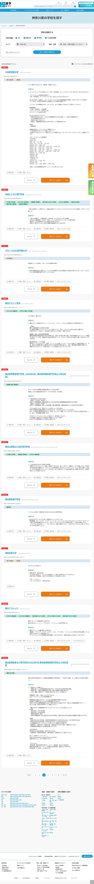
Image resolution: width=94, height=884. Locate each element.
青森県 (14, 798)
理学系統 (51, 802)
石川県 (14, 805)
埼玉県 (20, 800)
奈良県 (23, 806)
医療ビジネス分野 (53, 821)
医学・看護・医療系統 (53, 804)
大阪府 (17, 806)
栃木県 (14, 800)
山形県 (26, 798)
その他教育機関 (61, 803)
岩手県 (17, 798)
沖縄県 (32, 810)
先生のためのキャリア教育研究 (79, 869)
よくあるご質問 (76, 871)
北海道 (11, 798)
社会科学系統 (44, 802)
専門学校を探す (5, 872)
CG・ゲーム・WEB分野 (52, 816)
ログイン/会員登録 (59, 869)
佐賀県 (14, 810)
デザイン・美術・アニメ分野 (45, 834)
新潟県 (11, 801)
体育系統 (43, 808)
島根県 (14, 808)
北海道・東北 (4, 798)
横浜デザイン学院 (12, 304)
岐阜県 (17, 803)
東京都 (26, 800)
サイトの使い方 (76, 874)
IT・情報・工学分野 (45, 816)
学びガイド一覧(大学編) (42, 869)
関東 (2, 800)
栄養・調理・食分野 (53, 825)
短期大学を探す (5, 870)
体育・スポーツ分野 (45, 831)
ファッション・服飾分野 (53, 831)
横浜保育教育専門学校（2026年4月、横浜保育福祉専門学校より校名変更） (35, 376)
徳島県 (26, 808)
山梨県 (14, 801)
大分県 (23, 810)
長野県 (17, 801)
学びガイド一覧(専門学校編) (43, 870)
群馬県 (17, 800)
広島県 (20, 808)
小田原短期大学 (11, 71)
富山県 (11, 805)
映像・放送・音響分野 (45, 836)
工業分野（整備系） (53, 813)
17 (58, 778)
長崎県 (17, 810)
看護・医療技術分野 (45, 825)
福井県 (17, 805)
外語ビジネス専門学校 (14, 194)
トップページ (4, 25)
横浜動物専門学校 (12, 501)
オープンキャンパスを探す (23, 866)
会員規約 (57, 870)
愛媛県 (32, 808)
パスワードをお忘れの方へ (61, 874)
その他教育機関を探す (7, 874)
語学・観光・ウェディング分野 (45, 819)
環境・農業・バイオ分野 (45, 839)
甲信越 (2, 801)
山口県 (23, 808)
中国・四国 (3, 808)
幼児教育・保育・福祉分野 (53, 828)
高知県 (35, 808)
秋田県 (23, 798)
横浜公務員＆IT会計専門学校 (17, 448)
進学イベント (20, 869)
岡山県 (17, 808)
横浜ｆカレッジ (11, 610)
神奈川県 (29, 800)
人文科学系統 (44, 800)
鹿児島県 (29, 810)
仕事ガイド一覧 (40, 872)
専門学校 (59, 801)
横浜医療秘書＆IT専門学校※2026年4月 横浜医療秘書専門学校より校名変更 (36, 666)
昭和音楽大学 (11, 554)
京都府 (14, 806)
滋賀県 (11, 806)
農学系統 (43, 806)
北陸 (2, 805)
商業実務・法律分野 (53, 819)
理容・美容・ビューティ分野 (45, 828)
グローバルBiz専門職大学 (16, 251)
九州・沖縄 (3, 810)
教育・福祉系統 (53, 800)
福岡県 (11, 810)
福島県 (29, 798)
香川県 (29, 808)
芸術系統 (51, 808)
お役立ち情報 (75, 866)
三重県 (20, 803)
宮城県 (20, 798)
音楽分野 (51, 833)
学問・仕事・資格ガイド (42, 866)
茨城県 (11, 800)
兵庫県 (20, 806)
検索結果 (11, 25)
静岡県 (11, 803)
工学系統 (43, 803)
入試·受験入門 (20, 871)
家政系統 (51, 806)
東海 (2, 803)
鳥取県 (11, 808)
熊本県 (20, 810)
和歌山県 (26, 806)
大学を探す (4, 869)
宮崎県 (26, 810)
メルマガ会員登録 (59, 876)
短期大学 (59, 800)
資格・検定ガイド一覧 (42, 874)
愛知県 (14, 803)
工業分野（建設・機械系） (45, 813)
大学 (58, 798)
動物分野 (51, 836)
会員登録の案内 (58, 872)
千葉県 (23, 800)
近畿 (2, 806)
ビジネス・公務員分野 (45, 822)
